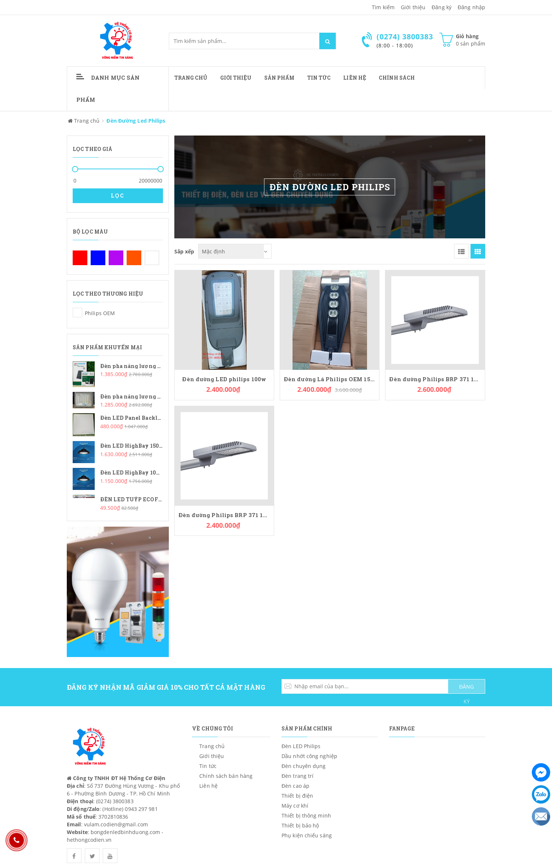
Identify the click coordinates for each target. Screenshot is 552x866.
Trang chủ (191, 77)
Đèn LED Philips (301, 746)
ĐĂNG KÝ (466, 688)
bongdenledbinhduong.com (125, 832)
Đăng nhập (471, 7)
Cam (134, 257)
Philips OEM (77, 312)
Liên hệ (354, 77)
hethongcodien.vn (89, 839)
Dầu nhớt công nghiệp (309, 756)
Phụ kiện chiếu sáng (307, 835)
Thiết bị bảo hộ (300, 825)
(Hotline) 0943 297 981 (129, 808)
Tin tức (319, 77)
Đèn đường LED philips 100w (224, 379)
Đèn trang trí (297, 775)
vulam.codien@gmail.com (116, 824)
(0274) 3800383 (114, 801)
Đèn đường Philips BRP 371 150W (435, 379)
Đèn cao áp (295, 785)
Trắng (152, 257)
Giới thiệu (413, 7)
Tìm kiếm (383, 7)
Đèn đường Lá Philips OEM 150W (329, 379)
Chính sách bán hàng (226, 775)
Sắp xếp (184, 251)
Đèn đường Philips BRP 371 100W (224, 515)
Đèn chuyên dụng (304, 765)
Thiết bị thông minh (306, 815)
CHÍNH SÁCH (397, 77)
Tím (116, 257)
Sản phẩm (279, 77)
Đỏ (80, 257)
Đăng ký (441, 7)
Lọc (118, 195)
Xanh (98, 257)
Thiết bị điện (297, 795)
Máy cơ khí (295, 805)
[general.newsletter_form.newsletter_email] (383, 686)
